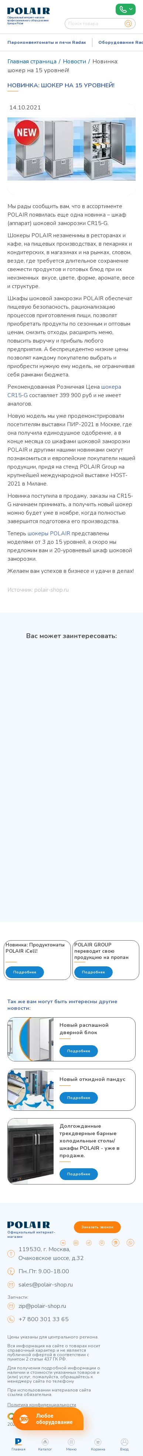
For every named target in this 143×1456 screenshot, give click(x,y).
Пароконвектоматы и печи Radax (46, 42)
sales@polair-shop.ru (45, 1285)
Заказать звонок (97, 1227)
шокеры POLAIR (49, 533)
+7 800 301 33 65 (43, 1319)
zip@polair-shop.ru (42, 1306)
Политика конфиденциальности (41, 1405)
